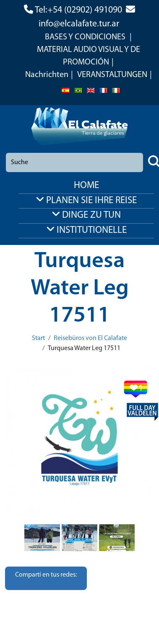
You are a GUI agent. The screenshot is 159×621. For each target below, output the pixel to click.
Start (38, 338)
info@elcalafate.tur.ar (79, 24)
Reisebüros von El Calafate (90, 338)
